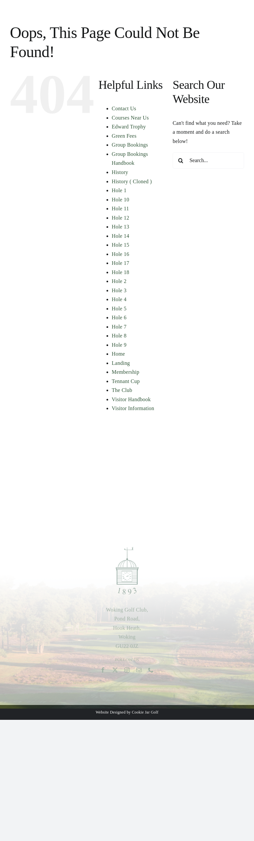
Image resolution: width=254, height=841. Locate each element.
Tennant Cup (126, 381)
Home (118, 354)
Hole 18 (120, 272)
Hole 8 (119, 335)
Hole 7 (119, 327)
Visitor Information (133, 408)
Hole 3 (119, 290)
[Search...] (208, 160)
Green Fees (124, 136)
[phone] (150, 672)
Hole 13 (120, 226)
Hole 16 (120, 254)
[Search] (181, 160)
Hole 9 (119, 345)
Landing (121, 363)
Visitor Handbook (131, 399)
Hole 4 (119, 299)
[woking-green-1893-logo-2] (127, 550)
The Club (122, 390)
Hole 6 (119, 317)
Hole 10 (120, 199)
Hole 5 (119, 308)
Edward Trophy (129, 126)
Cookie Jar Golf (145, 712)
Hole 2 (119, 281)
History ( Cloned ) (132, 181)
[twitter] (115, 672)
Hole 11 (120, 208)
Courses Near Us (130, 118)
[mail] (139, 672)
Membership (125, 372)
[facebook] (103, 672)
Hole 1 (119, 190)
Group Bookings (130, 145)
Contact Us (124, 108)
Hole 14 (120, 236)
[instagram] (127, 672)
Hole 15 (120, 245)
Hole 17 (120, 263)
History (120, 172)
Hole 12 (120, 218)
